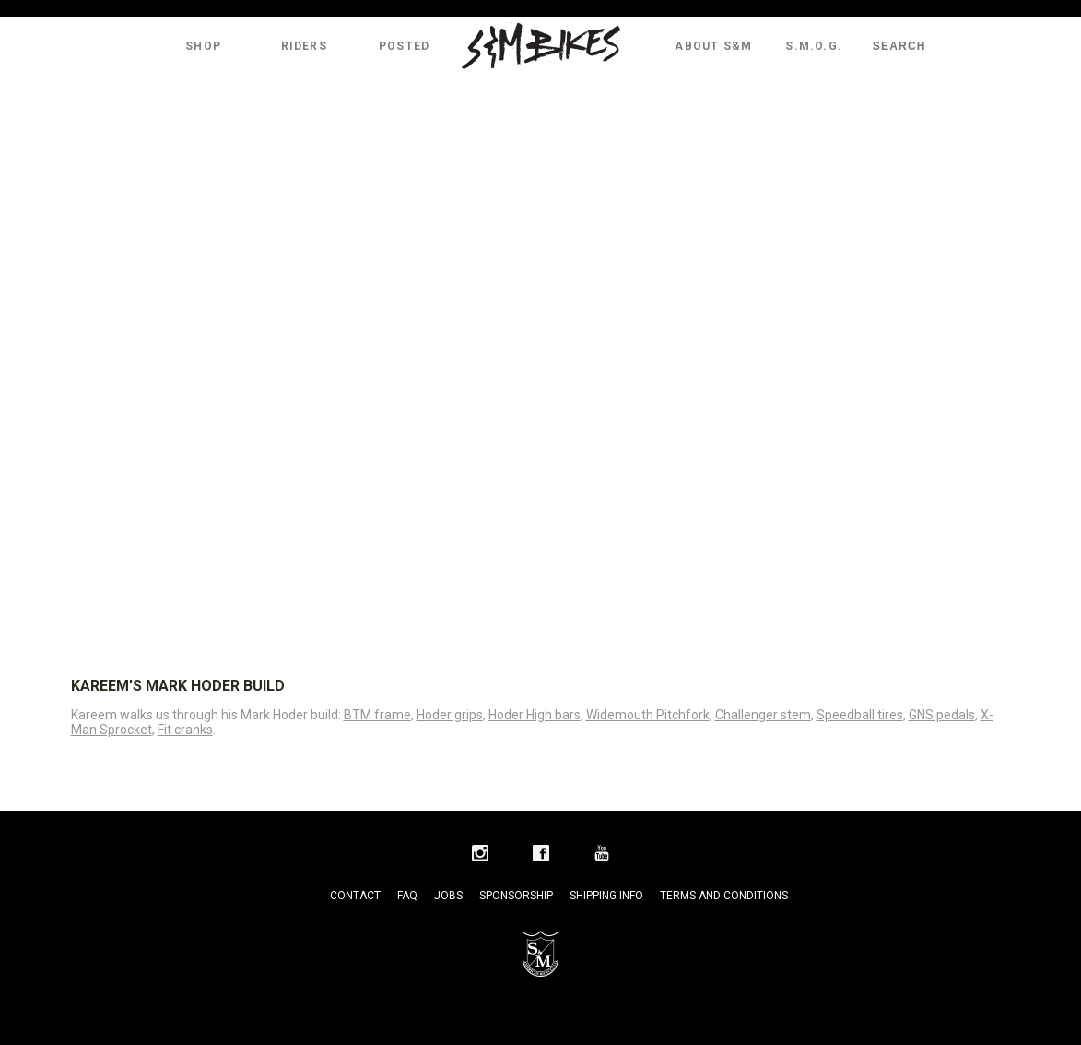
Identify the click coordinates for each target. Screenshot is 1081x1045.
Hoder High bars (534, 714)
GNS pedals (942, 714)
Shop (203, 46)
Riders (304, 46)
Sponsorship (516, 895)
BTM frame (377, 714)
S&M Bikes (541, 46)
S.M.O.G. (813, 46)
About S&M (713, 46)
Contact (355, 895)
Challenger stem (763, 714)
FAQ (407, 895)
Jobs (448, 895)
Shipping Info (606, 895)
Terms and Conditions (724, 895)
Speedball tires (860, 714)
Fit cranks (185, 729)
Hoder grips (450, 714)
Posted (404, 46)
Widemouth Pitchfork (648, 714)
